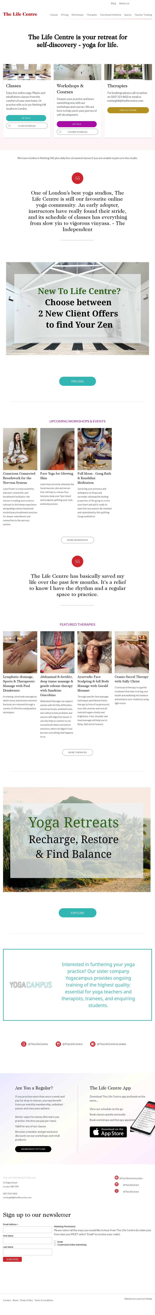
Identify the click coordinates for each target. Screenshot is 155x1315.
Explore (77, 913)
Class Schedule (27, 125)
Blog (113, 3)
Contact (7, 1300)
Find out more (128, 110)
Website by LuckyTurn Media (138, 1298)
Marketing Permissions (65, 1226)
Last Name (8, 1247)
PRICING (77, 381)
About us (124, 3)
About (15, 1300)
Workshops (77, 14)
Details (26, 118)
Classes (54, 14)
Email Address (10, 1224)
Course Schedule (77, 132)
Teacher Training (143, 14)
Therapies (92, 14)
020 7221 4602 (10, 1193)
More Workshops (77, 540)
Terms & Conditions (43, 1300)
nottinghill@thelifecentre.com (17, 1197)
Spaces (128, 14)
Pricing (64, 14)
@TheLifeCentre (38, 1044)
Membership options (33, 1149)
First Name (8, 1236)
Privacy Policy (26, 1300)
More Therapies (77, 752)
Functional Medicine (110, 14)
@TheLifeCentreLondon (111, 1044)
